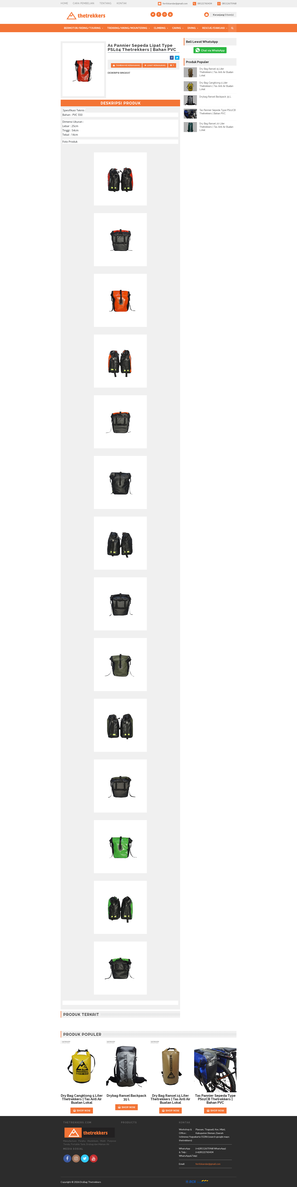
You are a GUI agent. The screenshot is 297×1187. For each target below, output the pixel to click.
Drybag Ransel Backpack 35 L (215, 96)
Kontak (122, 3)
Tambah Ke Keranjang (126, 65)
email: (182, 1163)
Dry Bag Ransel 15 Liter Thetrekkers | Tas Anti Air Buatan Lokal (216, 72)
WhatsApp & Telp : (184, 1150)
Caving (176, 28)
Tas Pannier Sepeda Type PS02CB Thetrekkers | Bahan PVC (215, 1099)
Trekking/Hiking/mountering (127, 28)
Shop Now (81, 1110)
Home (64, 3)
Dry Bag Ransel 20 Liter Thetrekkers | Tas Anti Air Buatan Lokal (216, 126)
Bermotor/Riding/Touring (82, 28)
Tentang (105, 3)
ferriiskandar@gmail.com (173, 3)
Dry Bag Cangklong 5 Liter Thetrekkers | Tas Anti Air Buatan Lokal (216, 86)
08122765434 (202, 3)
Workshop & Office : (185, 1131)
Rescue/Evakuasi (213, 28)
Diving (192, 28)
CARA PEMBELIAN (83, 3)
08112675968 (226, 3)
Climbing (160, 28)
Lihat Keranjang (155, 65)
